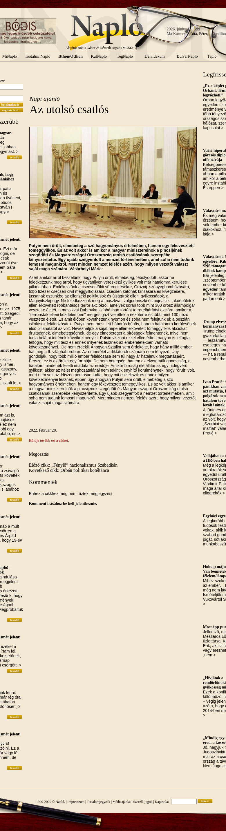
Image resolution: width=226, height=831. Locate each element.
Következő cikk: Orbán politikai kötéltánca (69, 470)
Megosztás (39, 454)
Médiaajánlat (122, 802)
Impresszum (75, 802)
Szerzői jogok (142, 802)
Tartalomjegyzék (98, 802)
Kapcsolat (162, 802)
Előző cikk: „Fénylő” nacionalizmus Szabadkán (73, 465)
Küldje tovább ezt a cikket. (49, 441)
